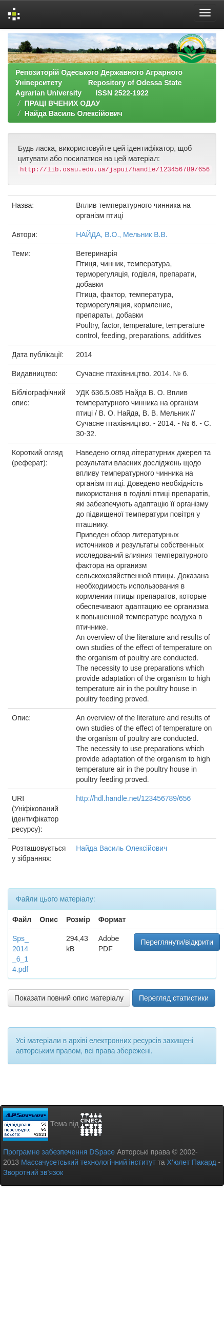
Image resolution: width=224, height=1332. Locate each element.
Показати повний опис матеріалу (69, 998)
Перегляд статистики (174, 998)
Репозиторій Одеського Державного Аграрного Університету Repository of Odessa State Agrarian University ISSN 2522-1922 (98, 82)
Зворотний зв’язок (33, 1172)
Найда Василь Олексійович (74, 113)
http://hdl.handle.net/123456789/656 (133, 798)
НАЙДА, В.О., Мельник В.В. (122, 234)
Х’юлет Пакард (191, 1162)
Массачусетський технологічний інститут (88, 1162)
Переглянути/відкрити (176, 942)
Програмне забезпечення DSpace (59, 1152)
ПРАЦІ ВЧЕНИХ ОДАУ (62, 103)
